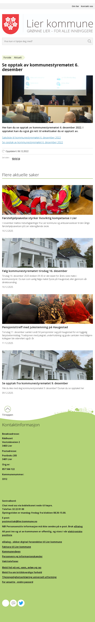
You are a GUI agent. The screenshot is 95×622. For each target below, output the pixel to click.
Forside (7, 57)
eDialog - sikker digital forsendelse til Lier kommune (32, 541)
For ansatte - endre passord (17, 582)
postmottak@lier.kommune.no (19, 521)
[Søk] (89, 41)
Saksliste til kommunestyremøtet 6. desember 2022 (31, 137)
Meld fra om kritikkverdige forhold (22, 572)
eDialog (78, 526)
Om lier (75, 6)
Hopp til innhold (8, 1)
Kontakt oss (87, 6)
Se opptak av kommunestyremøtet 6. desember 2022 (32, 142)
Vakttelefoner (10, 561)
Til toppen (7, 414)
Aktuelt (18, 57)
